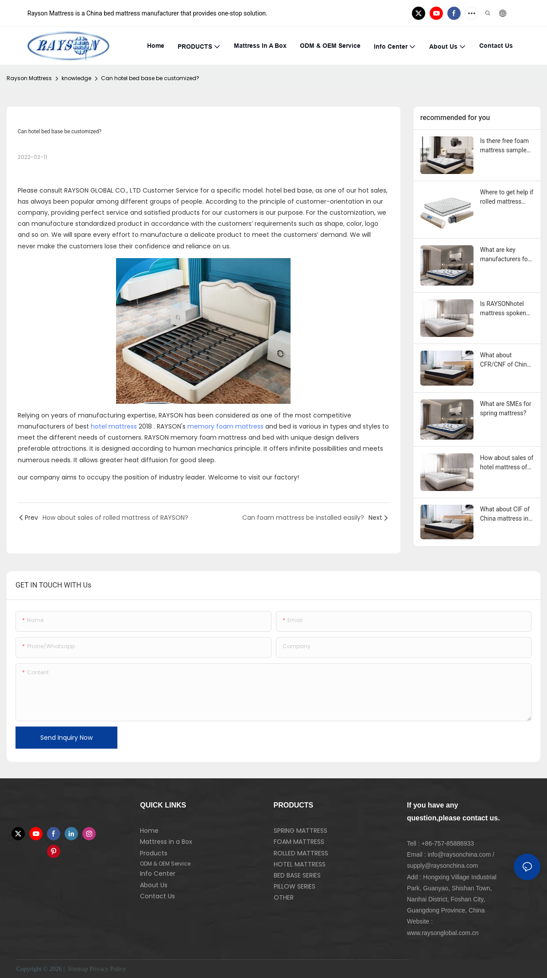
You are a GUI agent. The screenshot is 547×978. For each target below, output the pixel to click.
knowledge (76, 78)
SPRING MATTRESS (300, 830)
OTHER (284, 897)
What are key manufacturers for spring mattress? (505, 255)
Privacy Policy (107, 969)
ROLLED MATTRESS (301, 853)
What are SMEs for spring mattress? (505, 408)
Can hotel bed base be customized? (150, 78)
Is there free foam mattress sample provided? (504, 146)
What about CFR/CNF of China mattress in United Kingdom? (505, 360)
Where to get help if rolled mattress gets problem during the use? (506, 197)
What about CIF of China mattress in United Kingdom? (505, 514)
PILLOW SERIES (294, 886)
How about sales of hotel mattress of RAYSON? (506, 463)
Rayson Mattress (29, 78)
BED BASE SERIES (297, 875)
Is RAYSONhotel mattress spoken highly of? (503, 309)
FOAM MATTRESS (299, 841)
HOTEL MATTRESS (300, 864)
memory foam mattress (225, 426)
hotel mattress (114, 426)
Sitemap (77, 969)
